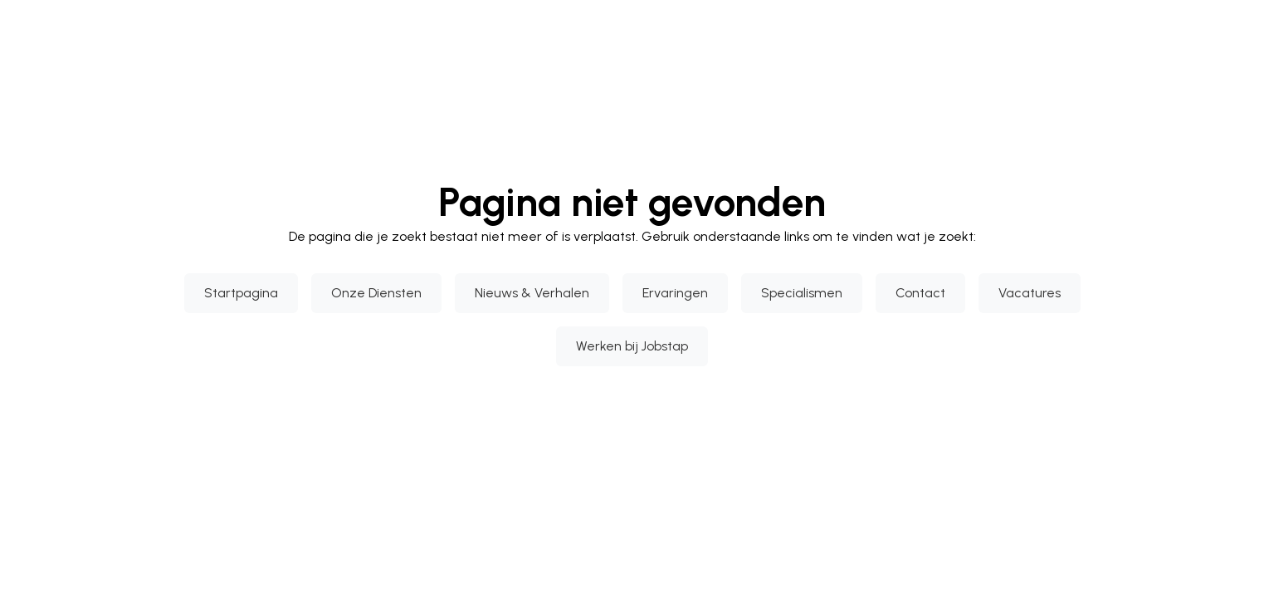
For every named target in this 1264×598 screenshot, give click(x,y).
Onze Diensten (376, 293)
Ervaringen (675, 293)
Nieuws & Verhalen (532, 293)
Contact (920, 293)
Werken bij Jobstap (632, 346)
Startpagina (241, 293)
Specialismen (801, 293)
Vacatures (1029, 293)
